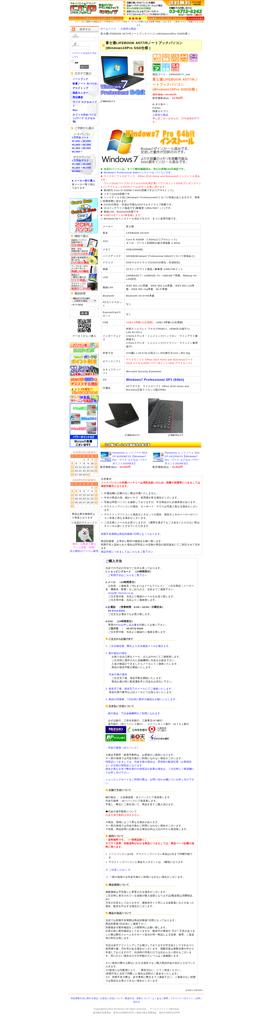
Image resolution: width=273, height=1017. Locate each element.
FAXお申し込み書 (126, 625)
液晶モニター (80, 93)
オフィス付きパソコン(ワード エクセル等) (84, 118)
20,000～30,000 (81, 141)
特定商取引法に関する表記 (84, 998)
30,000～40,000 (81, 144)
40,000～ (77, 171)
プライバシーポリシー (181, 998)
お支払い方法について (111, 998)
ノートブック (80, 79)
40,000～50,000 (81, 148)
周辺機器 (78, 97)
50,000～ (77, 151)
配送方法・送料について (137, 998)
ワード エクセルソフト (85, 104)
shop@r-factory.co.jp (120, 593)
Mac (75, 110)
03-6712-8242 (116, 610)
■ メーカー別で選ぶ (83, 180)
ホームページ (108, 28)
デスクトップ (80, 88)
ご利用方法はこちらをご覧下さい (127, 575)
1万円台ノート (80, 137)
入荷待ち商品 (128, 28)
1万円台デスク (80, 160)
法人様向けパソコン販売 (84, 551)
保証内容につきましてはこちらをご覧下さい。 (128, 551)
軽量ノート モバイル (85, 83)
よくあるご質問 (160, 998)
